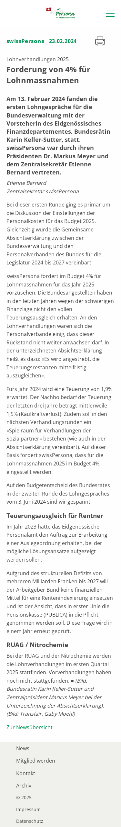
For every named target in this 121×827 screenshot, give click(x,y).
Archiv (23, 785)
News (22, 748)
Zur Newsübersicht (29, 727)
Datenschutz (29, 821)
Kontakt (25, 773)
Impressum (28, 809)
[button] (110, 13)
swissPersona (25, 41)
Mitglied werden (35, 760)
